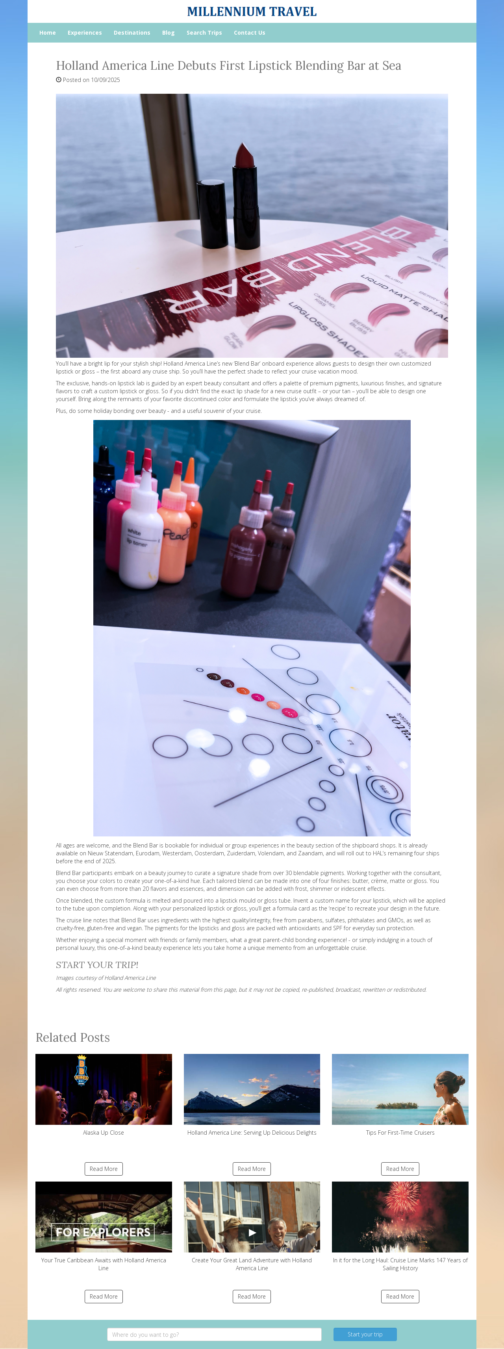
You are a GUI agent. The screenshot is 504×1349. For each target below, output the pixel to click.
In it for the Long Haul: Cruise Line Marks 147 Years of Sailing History (400, 1227)
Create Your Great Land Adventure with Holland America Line (252, 1227)
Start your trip (365, 1334)
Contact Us (249, 32)
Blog (168, 32)
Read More (104, 1168)
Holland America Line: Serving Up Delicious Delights (252, 1095)
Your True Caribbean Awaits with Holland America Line (103, 1227)
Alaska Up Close (103, 1095)
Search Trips (204, 32)
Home (47, 32)
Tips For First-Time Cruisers (400, 1095)
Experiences (85, 32)
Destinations (132, 32)
